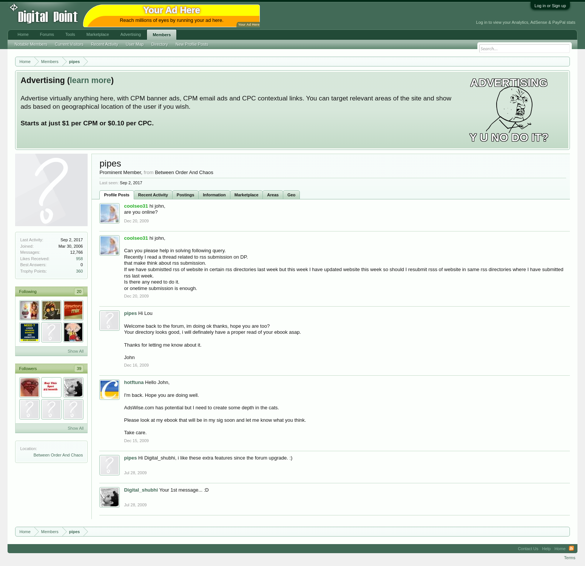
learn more (90, 80)
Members (162, 34)
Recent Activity (153, 195)
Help (546, 548)
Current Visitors (69, 44)
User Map (135, 44)
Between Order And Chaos (58, 455)
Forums (47, 34)
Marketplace (247, 195)
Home (22, 34)
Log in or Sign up (550, 5)
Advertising (130, 34)
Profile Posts (116, 195)
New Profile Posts (192, 44)
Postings (185, 195)
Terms (570, 557)
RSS (571, 549)
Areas (273, 195)
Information (214, 195)
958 (79, 258)
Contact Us (528, 548)
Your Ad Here (248, 24)
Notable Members (30, 44)
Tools (70, 34)
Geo (291, 195)
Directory (159, 44)
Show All (75, 351)
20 (79, 291)
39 (79, 368)
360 (79, 271)
